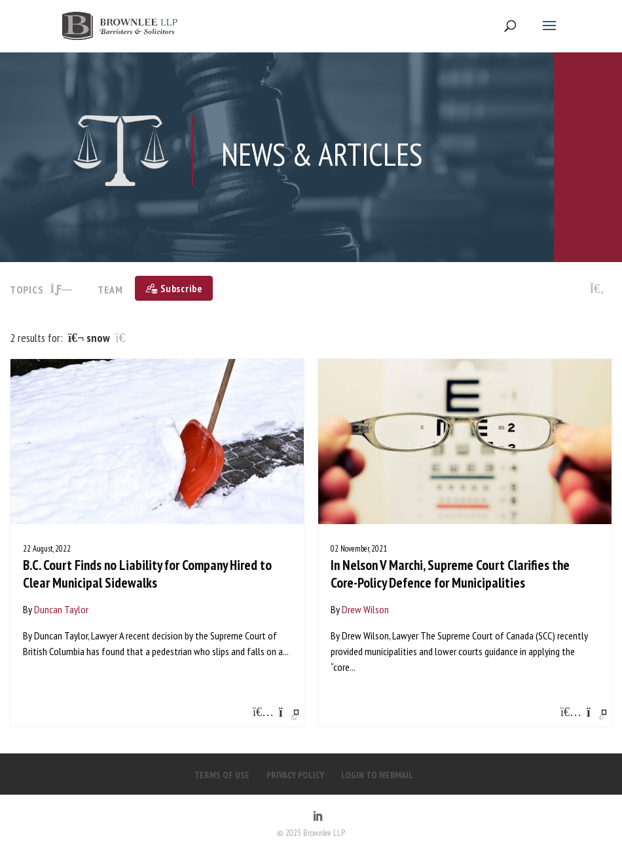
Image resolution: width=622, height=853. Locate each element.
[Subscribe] (174, 288)
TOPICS (41, 289)
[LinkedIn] (317, 817)
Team (110, 289)
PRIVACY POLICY (295, 775)
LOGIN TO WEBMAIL (377, 775)
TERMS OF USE (221, 775)
